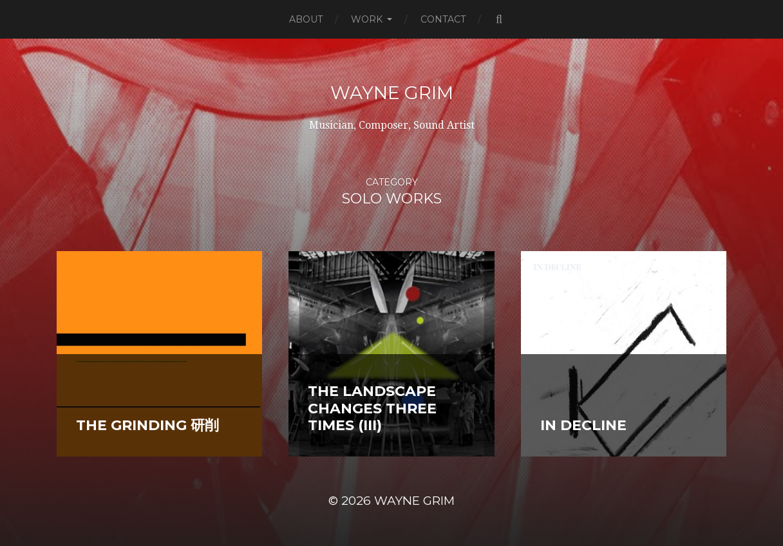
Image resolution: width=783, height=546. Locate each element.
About (306, 19)
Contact (443, 19)
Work (366, 19)
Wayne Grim (391, 93)
